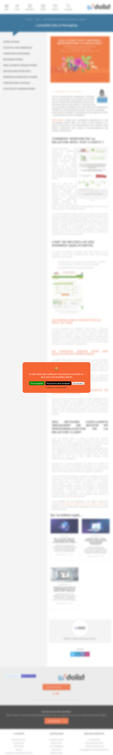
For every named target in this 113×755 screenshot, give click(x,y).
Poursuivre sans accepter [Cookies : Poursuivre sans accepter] (58, 383)
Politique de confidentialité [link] (56, 387)
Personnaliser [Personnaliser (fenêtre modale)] (78, 383)
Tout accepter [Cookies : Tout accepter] (36, 383)
